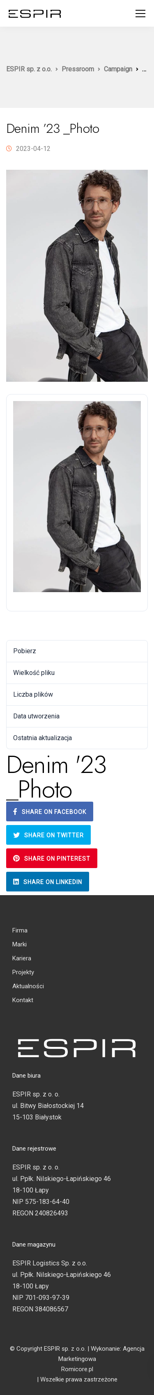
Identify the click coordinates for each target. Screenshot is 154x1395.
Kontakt (22, 1000)
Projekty (23, 972)
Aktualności (28, 986)
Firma (20, 930)
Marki (19, 944)
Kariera (21, 958)
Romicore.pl (77, 1369)
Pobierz (23, 625)
